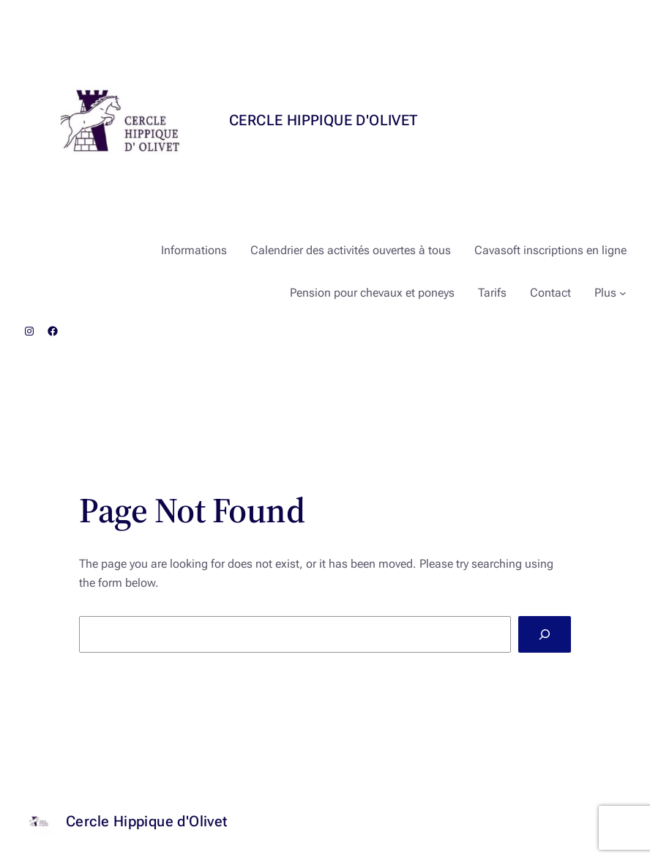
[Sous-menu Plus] (623, 293)
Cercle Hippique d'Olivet (323, 120)
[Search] (544, 634)
